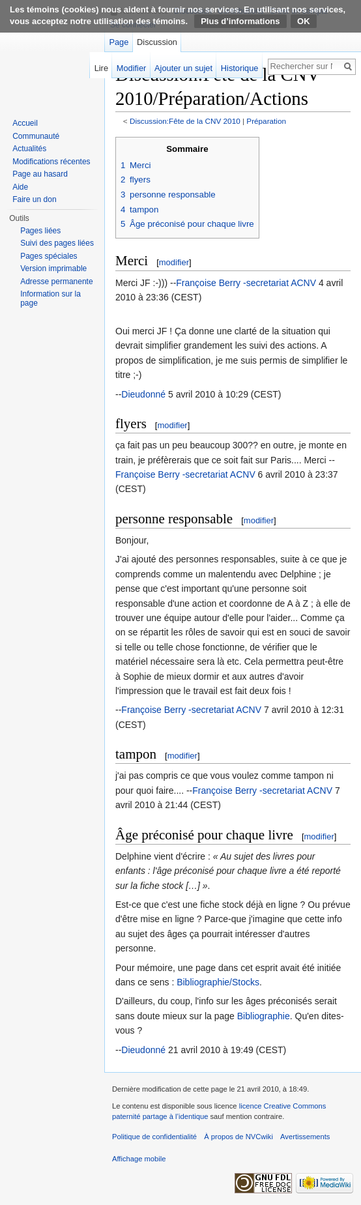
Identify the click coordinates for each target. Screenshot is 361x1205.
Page (118, 42)
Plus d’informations (240, 21)
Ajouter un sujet (183, 68)
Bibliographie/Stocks (218, 982)
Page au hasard (40, 174)
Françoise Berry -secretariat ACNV (246, 283)
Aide (20, 187)
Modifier (132, 68)
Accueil (25, 123)
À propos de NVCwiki (238, 1136)
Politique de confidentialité (154, 1136)
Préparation (266, 121)
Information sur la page (50, 298)
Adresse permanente (56, 281)
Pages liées (40, 230)
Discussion (157, 42)
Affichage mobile (139, 1159)
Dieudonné (143, 394)
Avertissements (305, 1136)
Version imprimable (53, 268)
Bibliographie (263, 1016)
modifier (174, 262)
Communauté (35, 136)
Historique (240, 68)
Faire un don (34, 199)
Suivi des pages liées (57, 243)
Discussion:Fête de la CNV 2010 (185, 121)
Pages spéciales (48, 256)
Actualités (29, 148)
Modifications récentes (51, 161)
